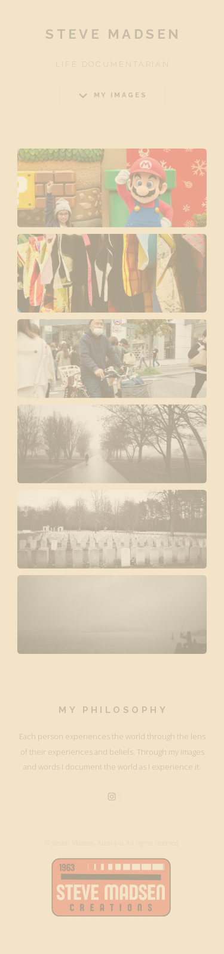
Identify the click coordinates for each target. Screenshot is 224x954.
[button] (112, 95)
